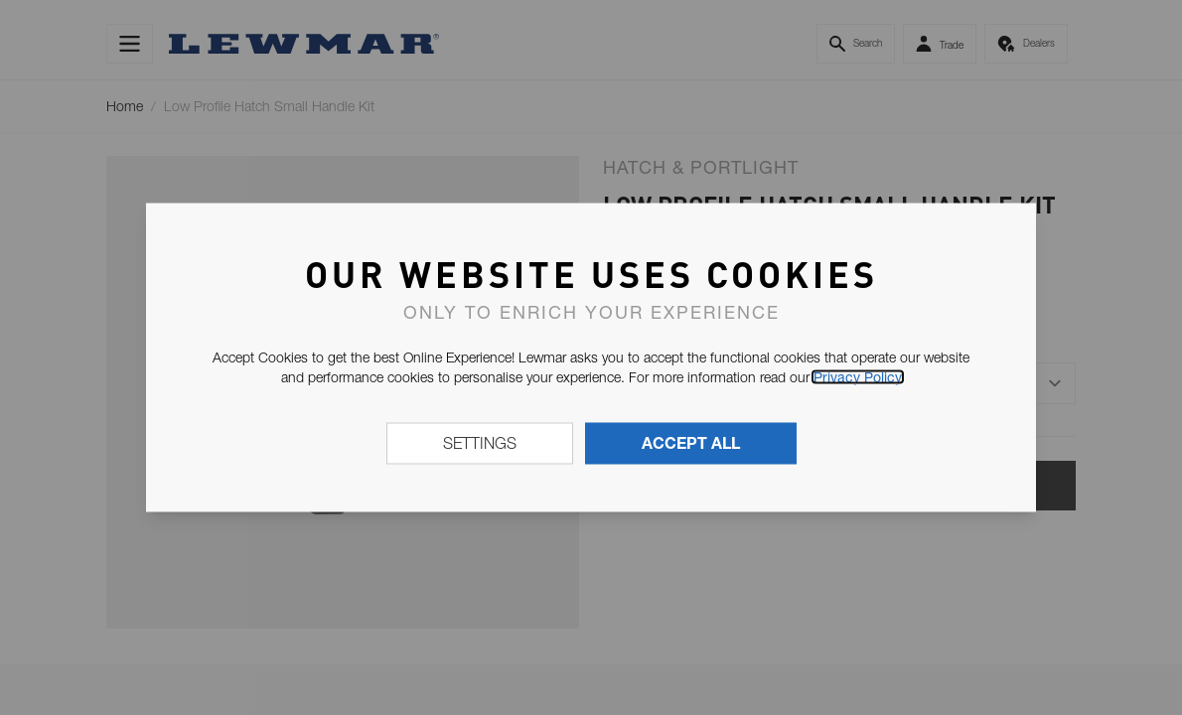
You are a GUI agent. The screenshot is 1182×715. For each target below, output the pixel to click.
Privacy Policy (857, 377)
